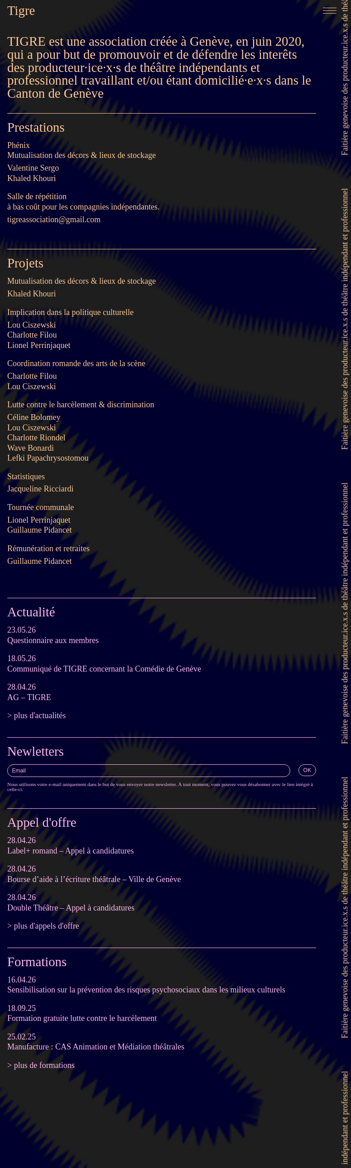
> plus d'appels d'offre (43, 925)
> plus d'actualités (36, 715)
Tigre (21, 10)
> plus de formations (41, 1065)
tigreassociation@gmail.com (54, 219)
